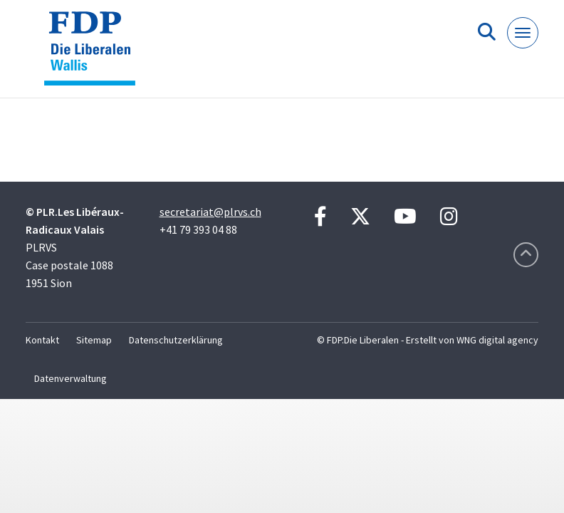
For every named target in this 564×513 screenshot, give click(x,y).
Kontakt (42, 339)
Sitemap (94, 339)
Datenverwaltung (70, 378)
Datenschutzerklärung (176, 339)
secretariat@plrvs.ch (210, 211)
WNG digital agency (497, 339)
